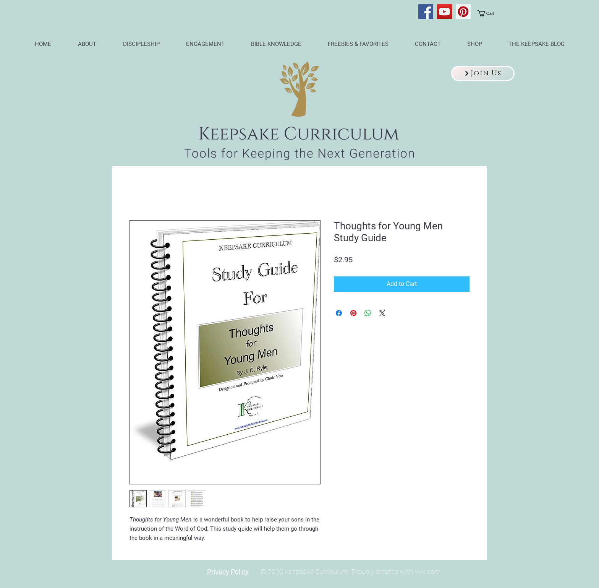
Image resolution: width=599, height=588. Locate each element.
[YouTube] (444, 11)
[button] (483, 73)
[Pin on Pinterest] (353, 313)
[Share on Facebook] (338, 313)
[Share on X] (382, 313)
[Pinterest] (463, 11)
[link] (491, 13)
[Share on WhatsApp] (367, 313)
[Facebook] (425, 11)
